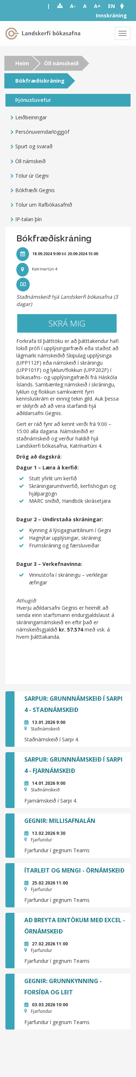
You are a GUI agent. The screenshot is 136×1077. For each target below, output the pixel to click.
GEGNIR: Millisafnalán (59, 821)
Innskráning (111, 15)
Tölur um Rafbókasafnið (43, 204)
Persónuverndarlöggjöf (42, 131)
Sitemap (60, 6)
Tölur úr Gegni (32, 175)
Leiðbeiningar (31, 117)
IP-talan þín (28, 219)
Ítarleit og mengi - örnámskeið (74, 870)
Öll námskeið (61, 63)
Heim (22, 63)
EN (111, 6)
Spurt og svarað (34, 146)
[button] (125, 6)
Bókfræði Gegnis (35, 190)
